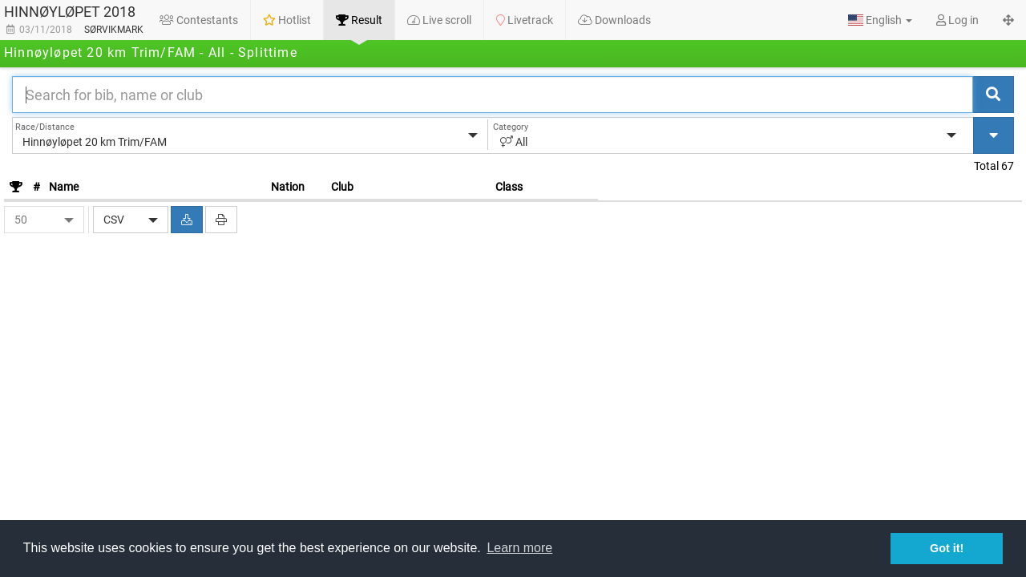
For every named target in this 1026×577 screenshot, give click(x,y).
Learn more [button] (519, 548)
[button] (880, 20)
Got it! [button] (946, 548)
